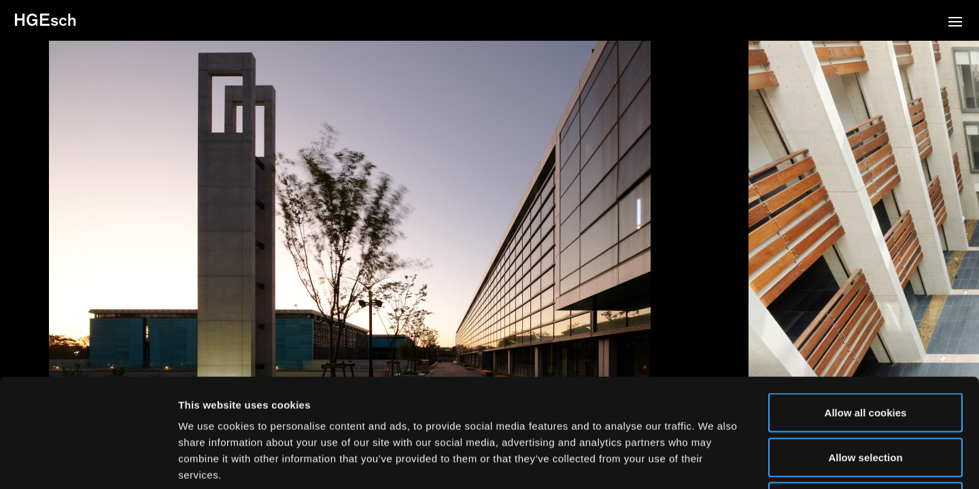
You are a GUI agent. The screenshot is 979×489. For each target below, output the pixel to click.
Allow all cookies (866, 310)
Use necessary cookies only (865, 399)
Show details (713, 462)
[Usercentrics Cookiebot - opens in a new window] (88, 462)
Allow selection (865, 355)
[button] (955, 23)
